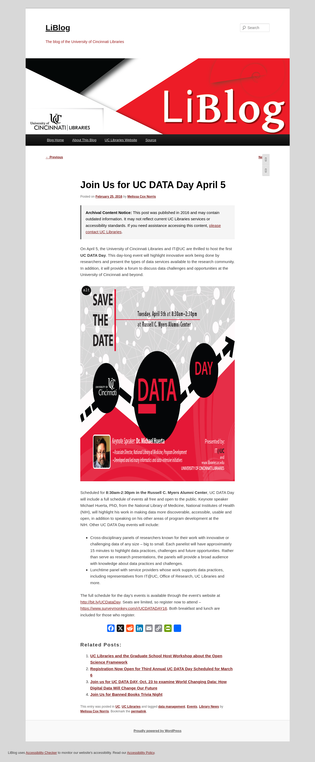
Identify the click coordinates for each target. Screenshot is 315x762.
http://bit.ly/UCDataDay (100, 602)
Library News (209, 706)
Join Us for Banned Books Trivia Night (126, 694)
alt (86, 290)
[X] (120, 629)
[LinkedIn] (139, 629)
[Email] (149, 629)
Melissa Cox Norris (142, 196)
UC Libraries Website (121, 140)
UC (117, 706)
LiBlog (58, 27)
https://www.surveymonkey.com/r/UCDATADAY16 (123, 608)
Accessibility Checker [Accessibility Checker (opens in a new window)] (41, 753)
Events (192, 706)
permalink (138, 711)
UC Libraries (131, 706)
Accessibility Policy (140, 753)
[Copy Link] (158, 629)
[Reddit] (130, 629)
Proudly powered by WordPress (157, 731)
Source (150, 140)
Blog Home (55, 140)
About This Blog (84, 140)
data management (171, 706)
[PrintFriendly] (168, 629)
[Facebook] (111, 629)
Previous (54, 157)
